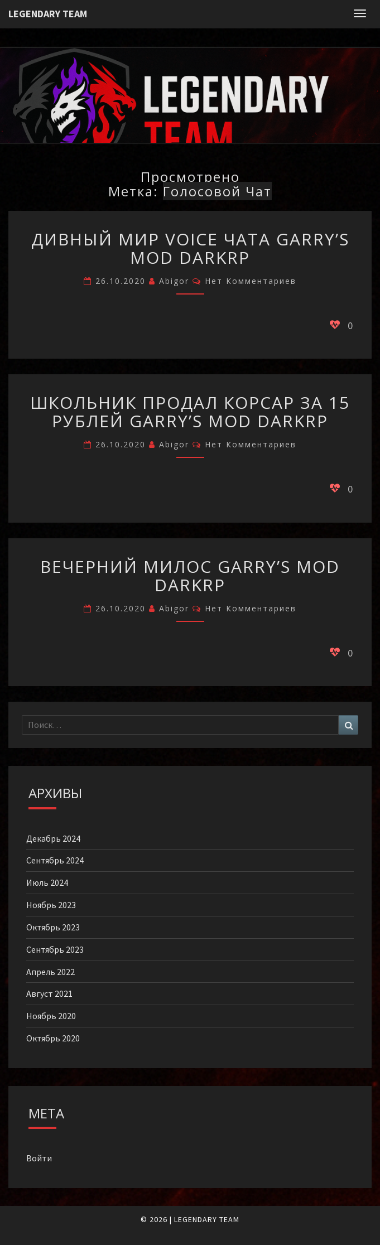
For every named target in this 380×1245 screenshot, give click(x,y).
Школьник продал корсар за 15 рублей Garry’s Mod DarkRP (190, 411)
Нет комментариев (250, 281)
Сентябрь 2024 (55, 860)
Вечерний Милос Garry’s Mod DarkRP (190, 575)
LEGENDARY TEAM (206, 1219)
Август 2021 (49, 993)
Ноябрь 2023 (51, 904)
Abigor (174, 281)
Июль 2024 (47, 882)
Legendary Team (47, 13)
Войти (39, 1158)
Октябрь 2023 (53, 927)
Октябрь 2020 (53, 1038)
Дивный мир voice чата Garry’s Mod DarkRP (190, 248)
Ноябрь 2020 (51, 1015)
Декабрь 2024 (53, 838)
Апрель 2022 (50, 971)
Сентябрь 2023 (55, 949)
